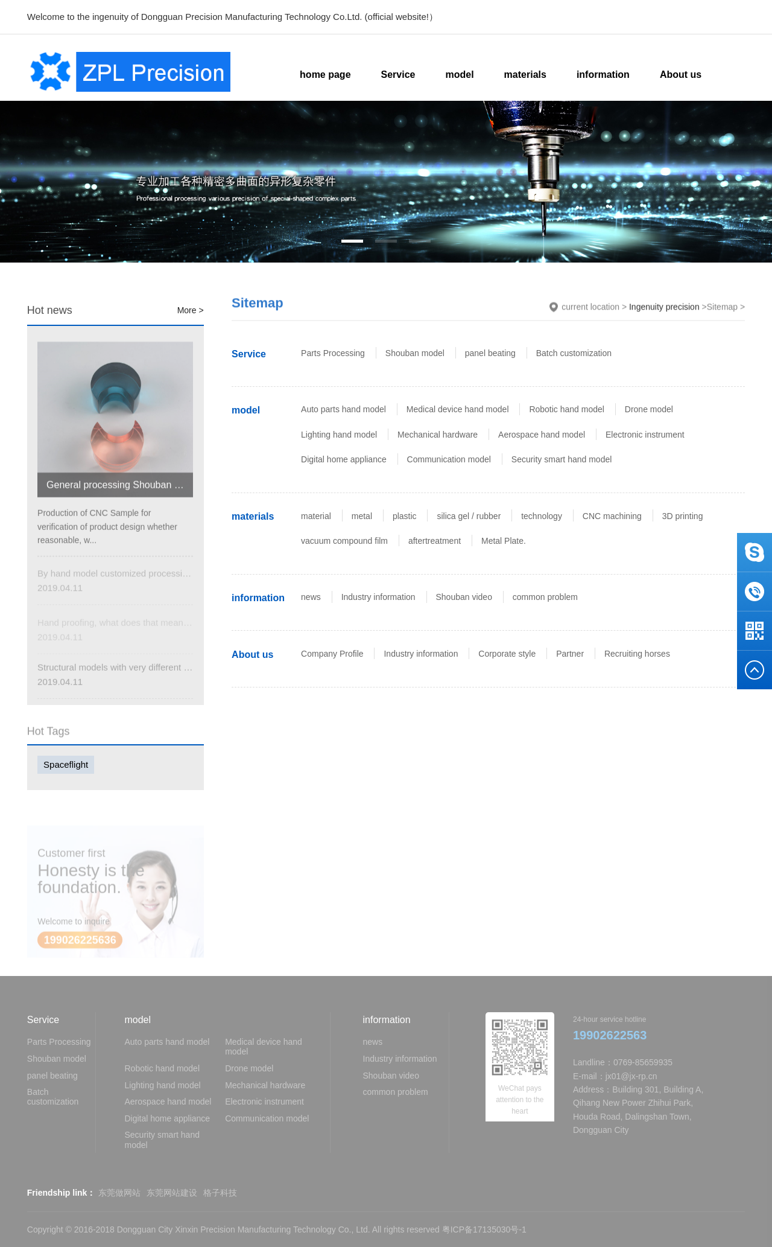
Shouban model (415, 353)
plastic (405, 516)
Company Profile (332, 654)
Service (249, 354)
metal (362, 516)
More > (190, 311)
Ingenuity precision (664, 308)
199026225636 (80, 947)
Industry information (378, 597)
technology (541, 516)
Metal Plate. (503, 541)
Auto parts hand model (343, 409)
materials (253, 516)
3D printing (682, 516)
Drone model (649, 409)
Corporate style (507, 654)
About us (252, 654)
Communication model (449, 459)
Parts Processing (333, 353)
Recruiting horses (637, 654)
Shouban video (464, 597)
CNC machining (612, 516)
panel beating (490, 353)
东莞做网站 (119, 1193)
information (258, 598)
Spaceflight (65, 764)
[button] (352, 241)
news (311, 597)
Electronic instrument (645, 434)
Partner (570, 654)
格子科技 (220, 1193)
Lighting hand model (339, 434)
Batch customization (574, 353)
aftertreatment (434, 541)
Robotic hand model (566, 409)
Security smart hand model (561, 459)
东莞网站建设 (172, 1193)
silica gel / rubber (469, 516)
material (316, 516)
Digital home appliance (344, 459)
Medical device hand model (458, 409)
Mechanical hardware (437, 434)
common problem (545, 597)
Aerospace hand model (541, 434)
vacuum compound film (344, 541)
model (246, 410)
